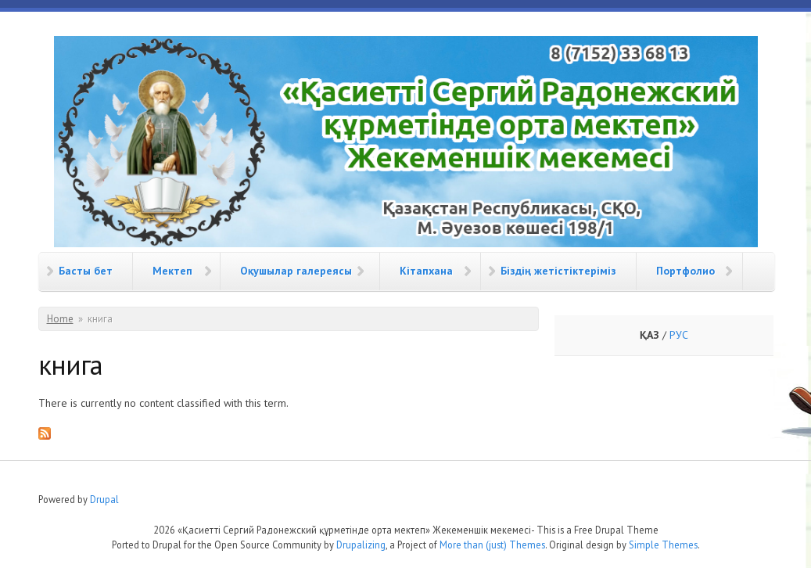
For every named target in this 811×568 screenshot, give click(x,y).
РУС (678, 335)
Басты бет (86, 271)
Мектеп (172, 271)
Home (60, 318)
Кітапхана (426, 271)
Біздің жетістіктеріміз (558, 271)
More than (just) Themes (492, 544)
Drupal (104, 499)
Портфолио (685, 271)
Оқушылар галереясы (296, 271)
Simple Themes (663, 544)
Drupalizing (361, 544)
